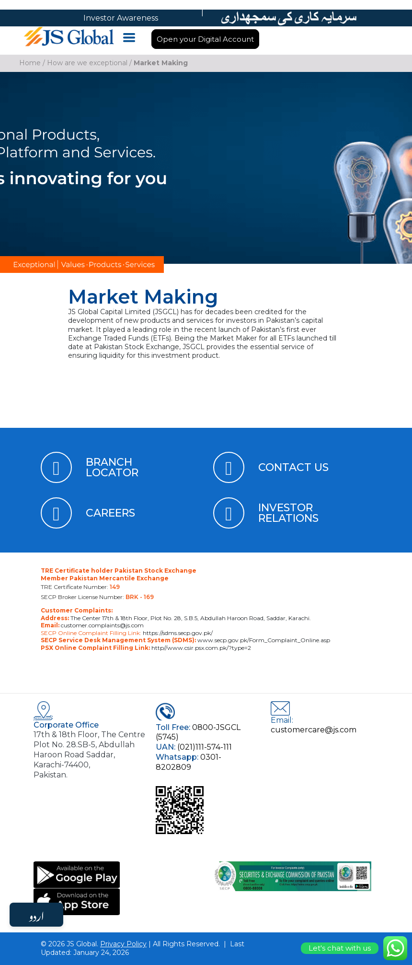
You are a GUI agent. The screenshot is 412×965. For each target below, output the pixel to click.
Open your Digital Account (205, 39)
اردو (36, 915)
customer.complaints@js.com (101, 625)
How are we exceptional (87, 63)
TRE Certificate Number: (80, 586)
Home (30, 63)
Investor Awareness (120, 18)
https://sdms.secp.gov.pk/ (177, 632)
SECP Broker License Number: (97, 596)
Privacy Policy (123, 944)
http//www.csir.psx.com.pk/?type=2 (200, 647)
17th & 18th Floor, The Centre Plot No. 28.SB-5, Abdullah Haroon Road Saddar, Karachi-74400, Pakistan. (89, 754)
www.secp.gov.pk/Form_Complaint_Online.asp (263, 640)
